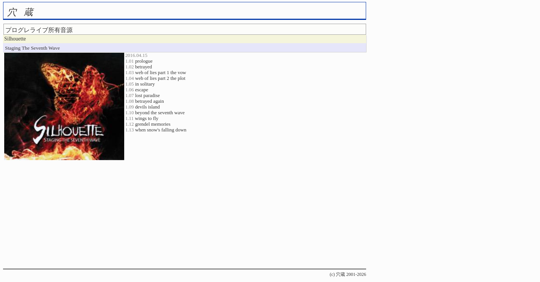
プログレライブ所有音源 (39, 30)
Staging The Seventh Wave (32, 48)
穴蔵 (23, 12)
